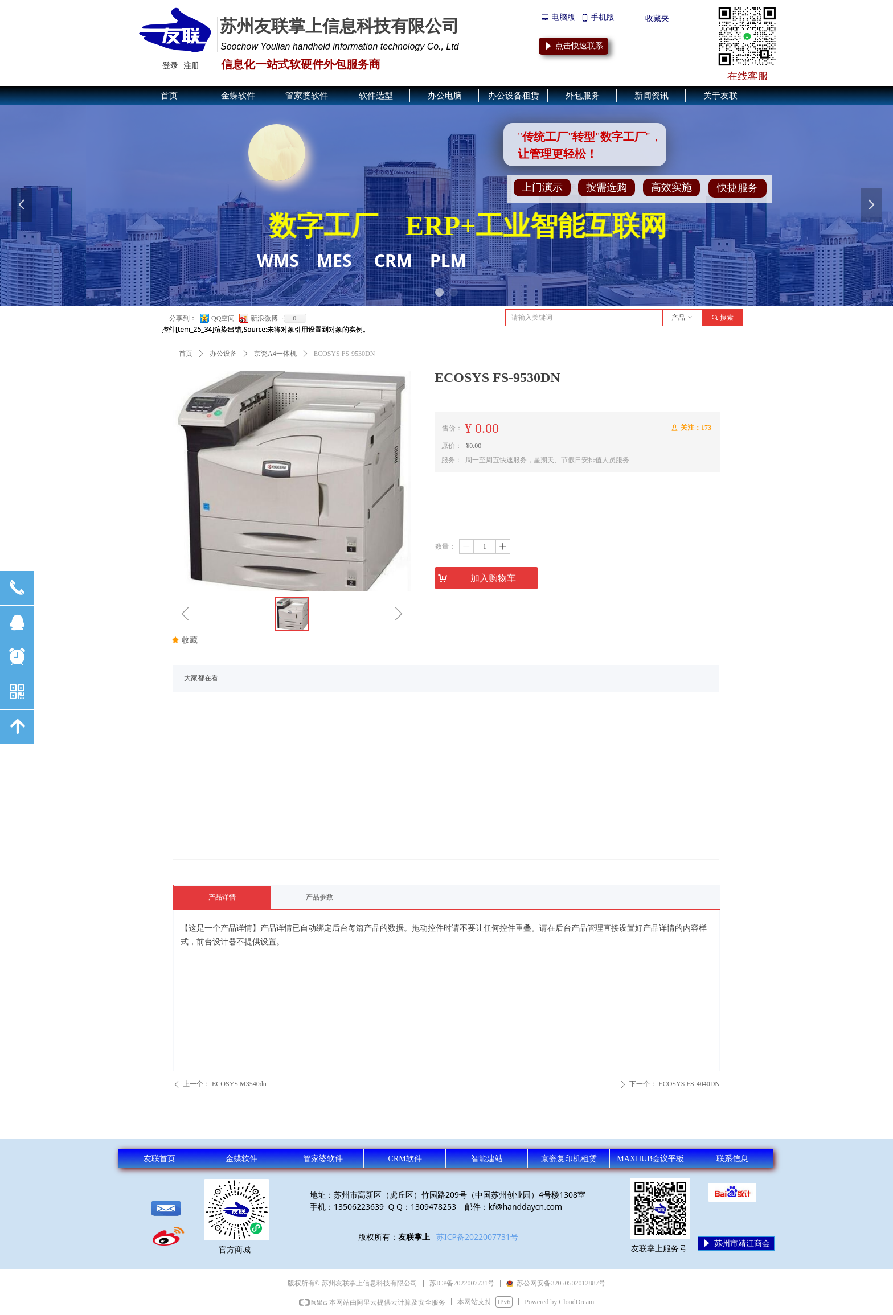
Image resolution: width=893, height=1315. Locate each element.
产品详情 (222, 897)
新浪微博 (264, 318)
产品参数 (319, 897)
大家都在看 (201, 678)
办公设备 (223, 353)
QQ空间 (223, 318)
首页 (185, 353)
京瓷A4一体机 (275, 353)
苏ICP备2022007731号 (477, 1236)
